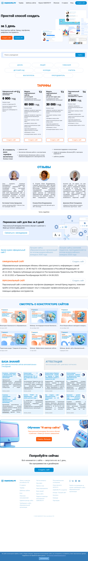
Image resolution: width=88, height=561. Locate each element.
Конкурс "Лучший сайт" (59, 492)
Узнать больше (44, 439)
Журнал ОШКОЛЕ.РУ (44, 3)
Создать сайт (81, 3)
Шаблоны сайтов (31, 3)
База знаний (40, 491)
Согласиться (44, 558)
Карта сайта (39, 494)
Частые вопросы (41, 480)
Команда (55, 498)
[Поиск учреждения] (39, 55)
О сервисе (65, 3)
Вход (71, 3)
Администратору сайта (26, 500)
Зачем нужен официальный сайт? (13, 251)
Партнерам (56, 500)
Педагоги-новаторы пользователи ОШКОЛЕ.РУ (42, 498)
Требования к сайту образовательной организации (25, 505)
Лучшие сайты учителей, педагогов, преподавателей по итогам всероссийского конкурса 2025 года (72, 251)
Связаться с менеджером (16, 233)
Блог (21, 493)
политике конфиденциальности (57, 555)
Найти (80, 55)
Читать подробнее (44, 212)
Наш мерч (39, 483)
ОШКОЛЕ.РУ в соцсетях (60, 490)
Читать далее (6, 391)
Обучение (56, 3)
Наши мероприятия (42, 488)
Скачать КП (19, 38)
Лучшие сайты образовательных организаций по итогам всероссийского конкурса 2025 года (43, 251)
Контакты (55, 495)
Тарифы (21, 3)
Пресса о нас (40, 486)
